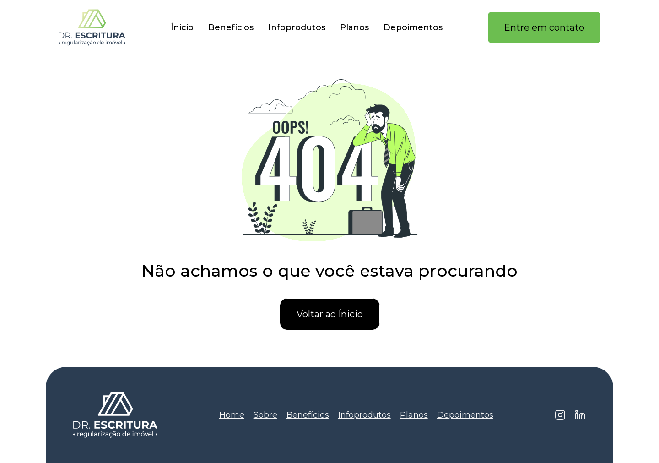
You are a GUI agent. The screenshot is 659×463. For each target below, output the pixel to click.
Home (231, 415)
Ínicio (182, 27)
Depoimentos (413, 27)
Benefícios (231, 27)
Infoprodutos (296, 27)
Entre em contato (544, 27)
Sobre (265, 415)
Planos (354, 27)
